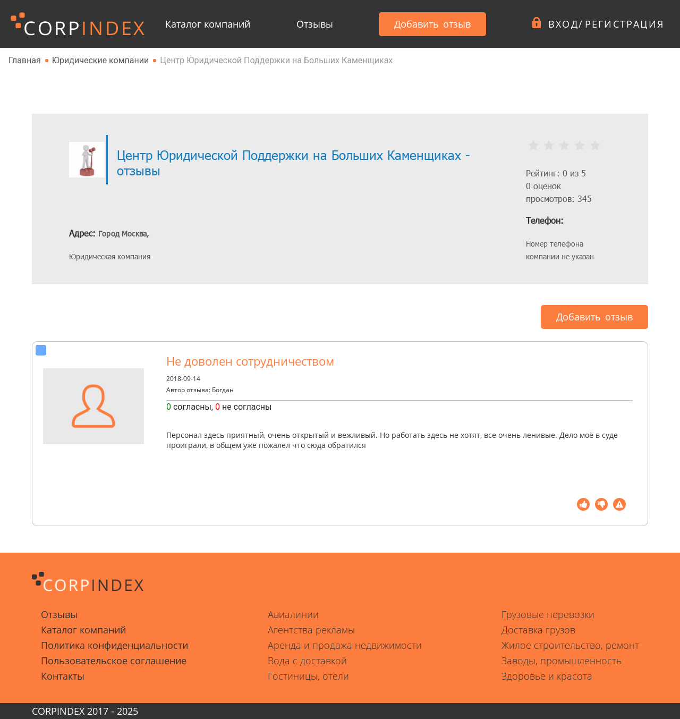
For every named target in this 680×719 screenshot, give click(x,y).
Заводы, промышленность (562, 660)
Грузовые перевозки (548, 614)
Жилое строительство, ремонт (570, 645)
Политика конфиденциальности (114, 645)
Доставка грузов (538, 629)
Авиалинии (293, 614)
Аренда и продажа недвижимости (345, 645)
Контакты (62, 676)
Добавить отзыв (432, 24)
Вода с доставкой (307, 660)
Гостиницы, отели (308, 676)
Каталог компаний (207, 24)
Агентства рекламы (311, 629)
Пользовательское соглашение (113, 660)
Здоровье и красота (547, 676)
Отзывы (314, 24)
